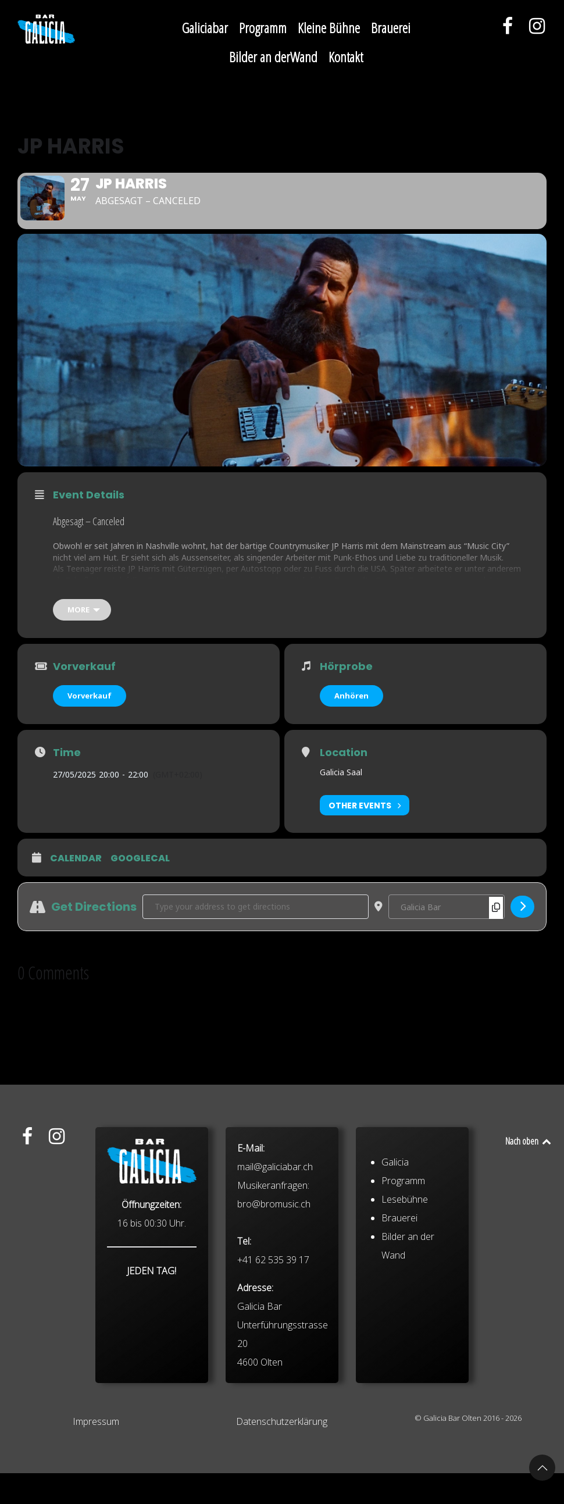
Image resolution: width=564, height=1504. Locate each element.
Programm (403, 1292)
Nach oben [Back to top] (528, 1172)
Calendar (76, 890)
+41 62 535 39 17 (273, 1371)
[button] (542, 1468)
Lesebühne (404, 1311)
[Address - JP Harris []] (255, 937)
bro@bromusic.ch (273, 1315)
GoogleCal (140, 890)
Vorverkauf (89, 726)
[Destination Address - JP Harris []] (446, 937)
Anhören (351, 726)
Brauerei (399, 1329)
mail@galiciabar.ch (275, 1278)
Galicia (395, 1273)
